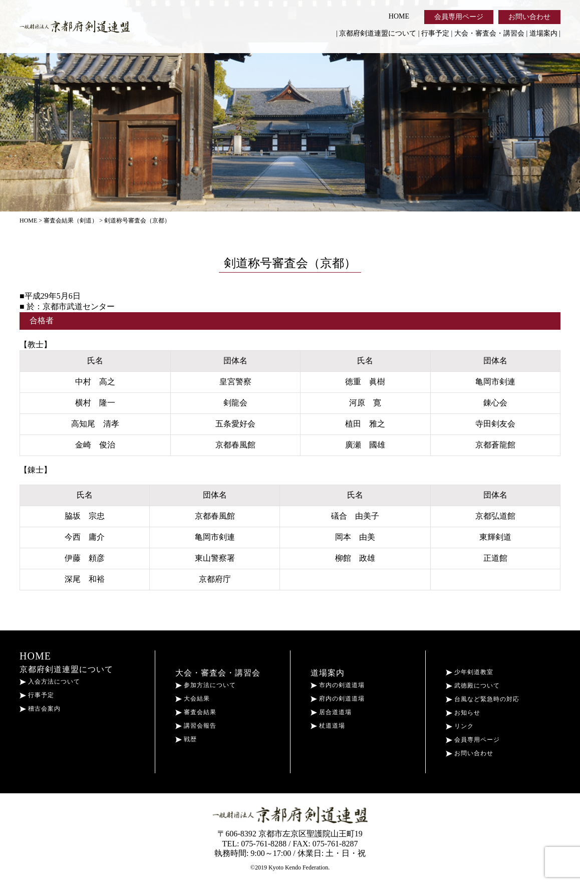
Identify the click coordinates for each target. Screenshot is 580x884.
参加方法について (205, 685)
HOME (399, 16)
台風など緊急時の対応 (482, 699)
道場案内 (543, 33)
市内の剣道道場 (338, 685)
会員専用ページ (458, 17)
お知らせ (463, 712)
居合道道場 (331, 712)
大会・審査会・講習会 (489, 33)
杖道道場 (328, 725)
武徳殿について (473, 685)
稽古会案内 (40, 708)
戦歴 (186, 739)
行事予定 (435, 33)
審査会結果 (195, 712)
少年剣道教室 (469, 672)
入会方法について (50, 681)
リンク (460, 726)
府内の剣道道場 (338, 698)
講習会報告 (195, 725)
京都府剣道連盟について (377, 33)
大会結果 (192, 698)
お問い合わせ (529, 17)
